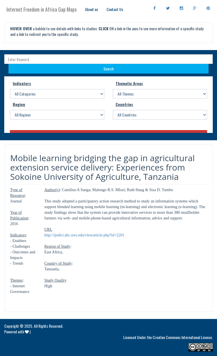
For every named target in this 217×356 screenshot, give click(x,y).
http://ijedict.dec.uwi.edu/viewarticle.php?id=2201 (84, 235)
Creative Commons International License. (183, 337)
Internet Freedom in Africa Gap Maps (41, 9)
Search (108, 69)
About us (91, 9)
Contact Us (115, 9)
